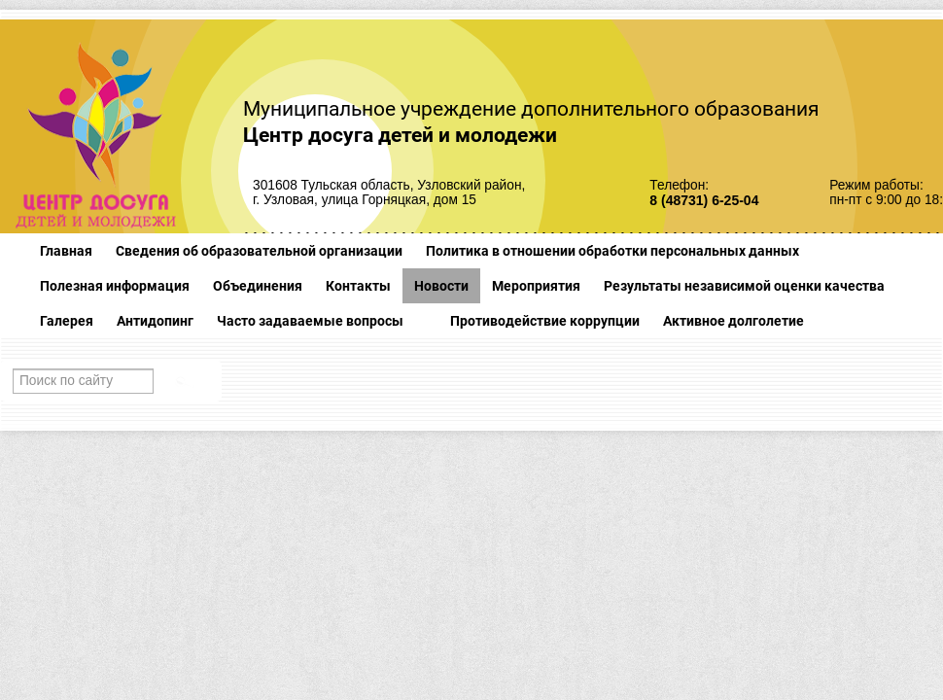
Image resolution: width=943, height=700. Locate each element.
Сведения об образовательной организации (259, 251)
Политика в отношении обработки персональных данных (612, 251)
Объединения (257, 286)
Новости (441, 286)
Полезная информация (115, 286)
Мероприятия (536, 286)
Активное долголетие (733, 321)
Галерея (66, 321)
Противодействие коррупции (545, 321)
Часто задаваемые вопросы (310, 321)
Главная (66, 251)
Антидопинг (155, 321)
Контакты (358, 286)
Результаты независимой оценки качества (744, 286)
